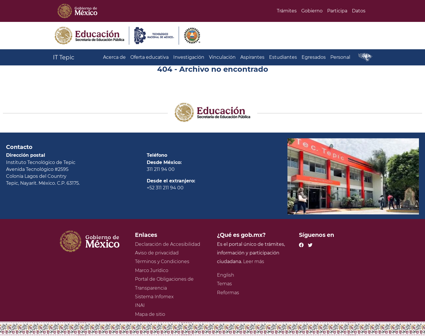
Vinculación (222, 57)
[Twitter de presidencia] (310, 244)
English (225, 275)
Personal (340, 57)
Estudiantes (283, 57)
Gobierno (312, 11)
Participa (337, 11)
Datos (358, 11)
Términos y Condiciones (162, 261)
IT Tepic (63, 57)
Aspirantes (252, 57)
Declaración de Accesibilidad (167, 244)
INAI (140, 305)
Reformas (228, 292)
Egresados (314, 57)
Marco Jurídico (151, 270)
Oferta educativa (149, 57)
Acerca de (114, 57)
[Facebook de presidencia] (301, 244)
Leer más (253, 261)
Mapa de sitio (150, 314)
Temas (224, 283)
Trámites (287, 11)
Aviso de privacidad (157, 253)
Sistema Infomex (154, 296)
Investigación (188, 57)
